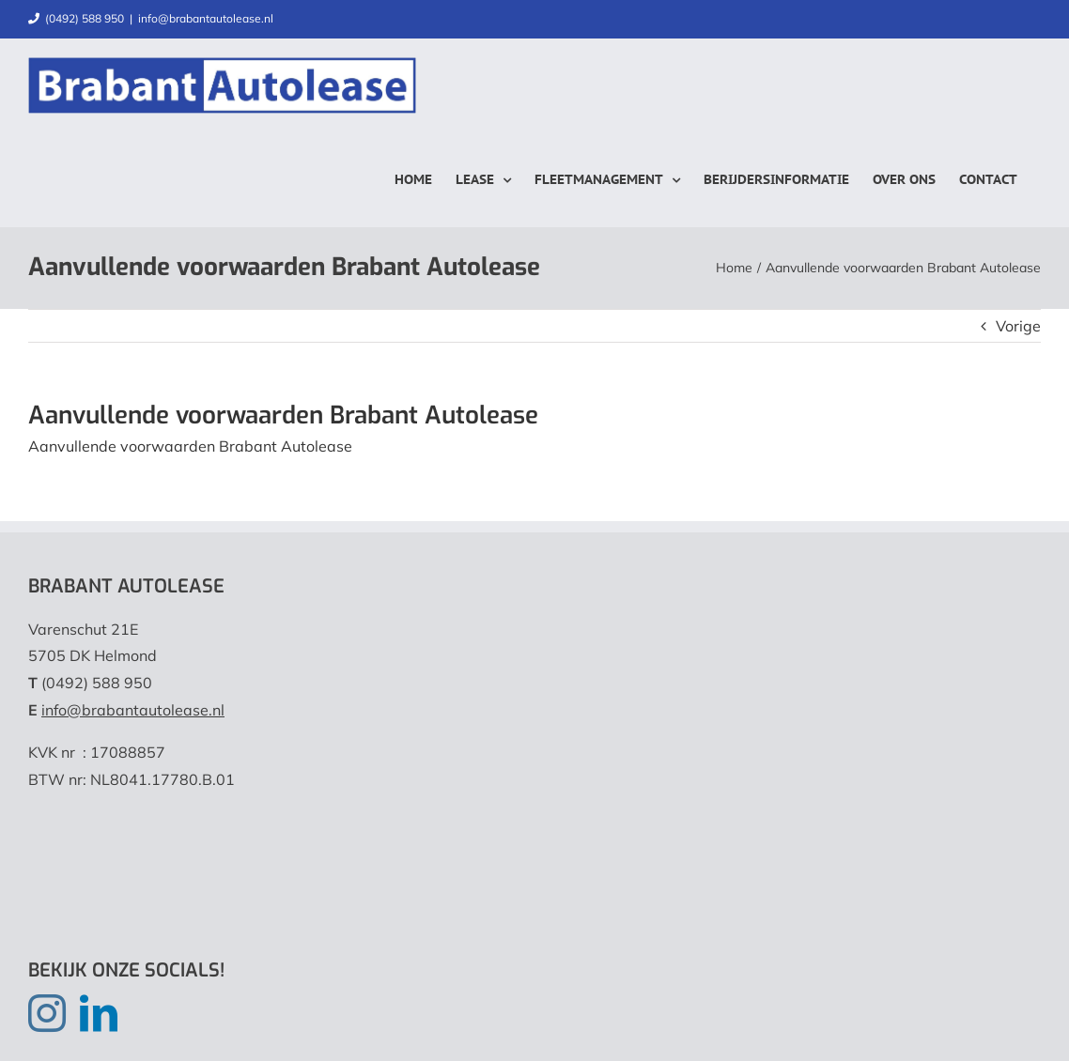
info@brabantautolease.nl (205, 18)
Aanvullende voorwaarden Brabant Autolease (190, 446)
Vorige (1018, 325)
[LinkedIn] (98, 1013)
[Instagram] (47, 1013)
